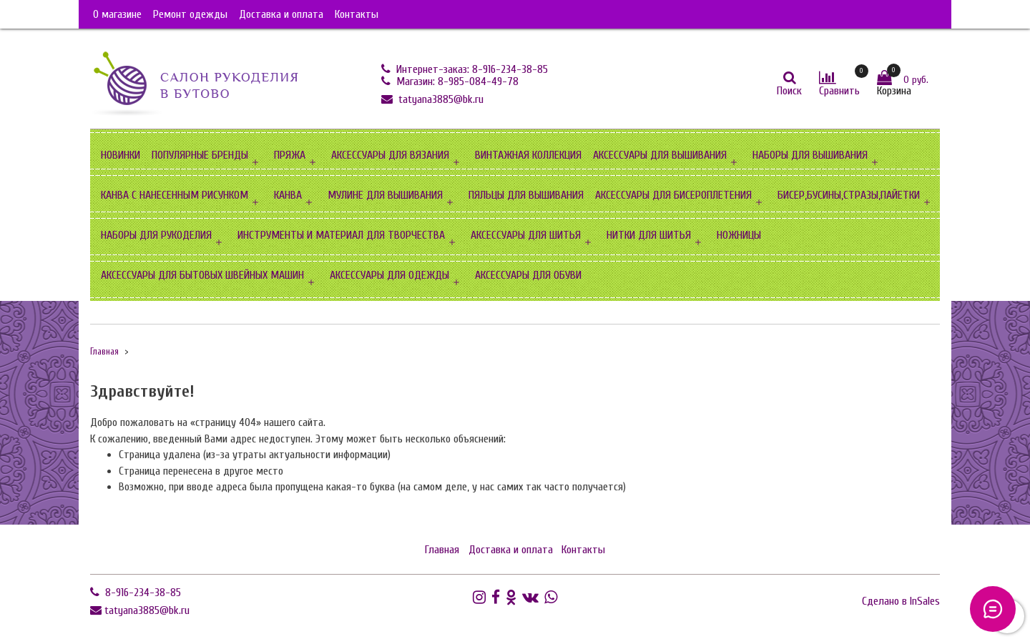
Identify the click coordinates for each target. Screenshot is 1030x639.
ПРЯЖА (289, 155)
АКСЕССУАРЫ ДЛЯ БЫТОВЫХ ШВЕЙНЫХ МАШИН (202, 275)
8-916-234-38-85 (141, 592)
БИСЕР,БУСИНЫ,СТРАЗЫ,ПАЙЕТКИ (849, 195)
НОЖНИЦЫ (739, 235)
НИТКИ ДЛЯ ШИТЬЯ (649, 235)
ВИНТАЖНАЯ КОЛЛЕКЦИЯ (528, 155)
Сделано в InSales (901, 601)
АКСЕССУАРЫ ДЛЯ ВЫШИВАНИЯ (660, 155)
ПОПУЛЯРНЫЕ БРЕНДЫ (200, 155)
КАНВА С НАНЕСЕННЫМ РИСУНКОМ (174, 195)
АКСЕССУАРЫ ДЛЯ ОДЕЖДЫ (389, 275)
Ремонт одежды (190, 14)
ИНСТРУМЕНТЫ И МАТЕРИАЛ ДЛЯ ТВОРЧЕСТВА (341, 235)
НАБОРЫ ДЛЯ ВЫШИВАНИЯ (810, 155)
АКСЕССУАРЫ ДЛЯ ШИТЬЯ (526, 235)
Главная (104, 352)
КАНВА (288, 195)
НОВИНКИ (120, 155)
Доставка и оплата (281, 14)
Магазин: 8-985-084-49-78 (456, 81)
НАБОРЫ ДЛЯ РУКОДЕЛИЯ (156, 235)
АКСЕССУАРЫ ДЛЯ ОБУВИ (528, 275)
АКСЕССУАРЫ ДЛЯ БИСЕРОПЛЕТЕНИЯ (673, 195)
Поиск (789, 90)
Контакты (356, 14)
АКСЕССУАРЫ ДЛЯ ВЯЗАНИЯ (390, 155)
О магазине (117, 14)
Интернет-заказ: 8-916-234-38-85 (470, 69)
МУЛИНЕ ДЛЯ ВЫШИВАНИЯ (385, 195)
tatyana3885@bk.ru (440, 99)
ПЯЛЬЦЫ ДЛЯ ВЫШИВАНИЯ (526, 195)
